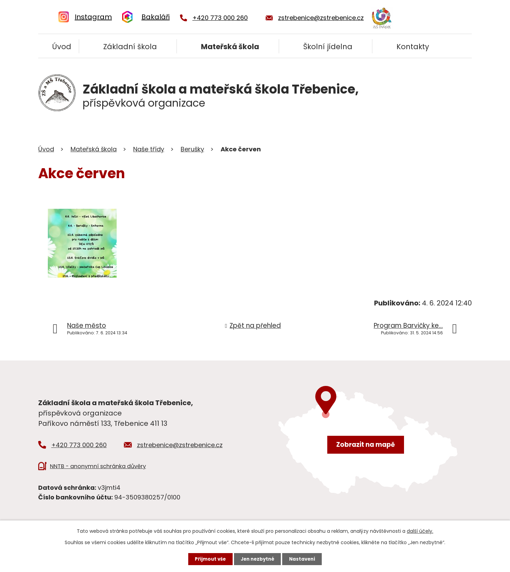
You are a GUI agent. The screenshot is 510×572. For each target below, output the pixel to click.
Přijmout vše (208, 558)
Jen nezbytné (258, 558)
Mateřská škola (230, 47)
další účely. (420, 530)
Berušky (192, 149)
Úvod (61, 47)
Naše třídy (148, 149)
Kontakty (412, 47)
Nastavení (304, 558)
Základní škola (130, 47)
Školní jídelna (327, 47)
